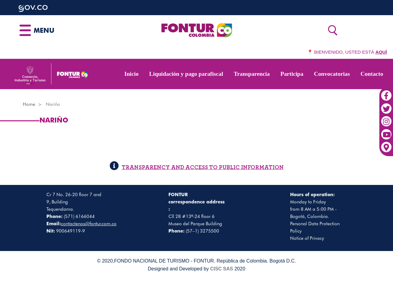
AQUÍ (381, 52)
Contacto (372, 74)
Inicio (131, 74)
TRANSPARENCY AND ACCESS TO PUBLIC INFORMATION (197, 167)
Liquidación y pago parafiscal (186, 74)
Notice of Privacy (307, 238)
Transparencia (252, 74)
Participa (291, 74)
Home (29, 104)
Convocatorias (332, 74)
